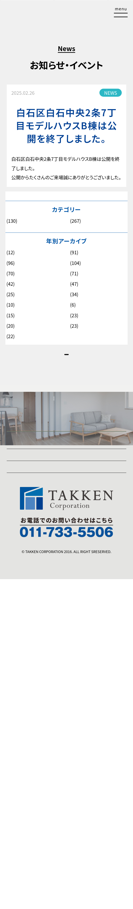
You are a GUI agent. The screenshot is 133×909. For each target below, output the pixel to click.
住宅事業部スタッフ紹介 (31, 727)
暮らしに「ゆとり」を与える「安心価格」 (67, 608)
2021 (73, 274)
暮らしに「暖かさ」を (49, 565)
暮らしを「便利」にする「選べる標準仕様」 (70, 629)
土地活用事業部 (23, 750)
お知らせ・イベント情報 (29, 674)
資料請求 (88, 14)
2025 (73, 252)
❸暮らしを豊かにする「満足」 (35, 597)
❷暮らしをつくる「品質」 (30, 586)
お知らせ (13, 221)
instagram (17, 804)
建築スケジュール (24, 716)
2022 (10, 274)
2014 (10, 315)
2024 (10, 263)
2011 (73, 326)
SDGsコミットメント (26, 771)
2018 (10, 294)
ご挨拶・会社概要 (24, 761)
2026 (10, 252)
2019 (73, 284)
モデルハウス (80, 221)
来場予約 (48, 14)
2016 (10, 305)
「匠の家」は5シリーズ (28, 533)
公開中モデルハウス (31, 902)
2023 (73, 263)
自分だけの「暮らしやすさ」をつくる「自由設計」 (76, 619)
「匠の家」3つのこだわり (30, 543)
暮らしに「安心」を (47, 576)
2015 (73, 305)
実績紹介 (16, 695)
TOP (122, 904)
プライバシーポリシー (28, 793)
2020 (10, 284)
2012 (10, 326)
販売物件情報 (87, 902)
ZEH (11, 782)
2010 (10, 336)
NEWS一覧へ (66, 365)
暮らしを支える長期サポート (58, 651)
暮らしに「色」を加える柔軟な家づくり (67, 640)
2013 (73, 315)
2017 (73, 294)
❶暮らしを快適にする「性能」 (36, 554)
